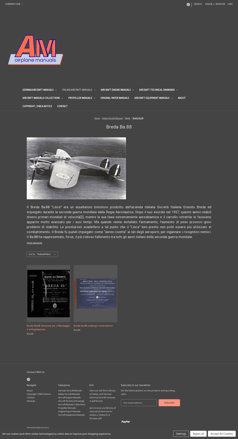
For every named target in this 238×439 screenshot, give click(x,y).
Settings (181, 434)
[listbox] (47, 254)
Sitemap (31, 400)
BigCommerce (43, 427)
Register (220, 3)
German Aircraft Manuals (39, 89)
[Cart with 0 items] (230, 4)
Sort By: (32, 254)
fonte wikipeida (34, 242)
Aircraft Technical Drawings (158, 89)
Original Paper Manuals (114, 97)
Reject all (198, 434)
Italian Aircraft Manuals (78, 89)
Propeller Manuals (81, 97)
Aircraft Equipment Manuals (153, 97)
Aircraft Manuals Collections (42, 97)
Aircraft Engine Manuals (117, 89)
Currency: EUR (14, 3)
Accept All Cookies (222, 434)
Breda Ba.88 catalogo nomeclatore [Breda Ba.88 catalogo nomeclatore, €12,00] (93, 325)
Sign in (208, 3)
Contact (62, 106)
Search (198, 3)
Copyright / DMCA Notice (37, 106)
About (182, 97)
